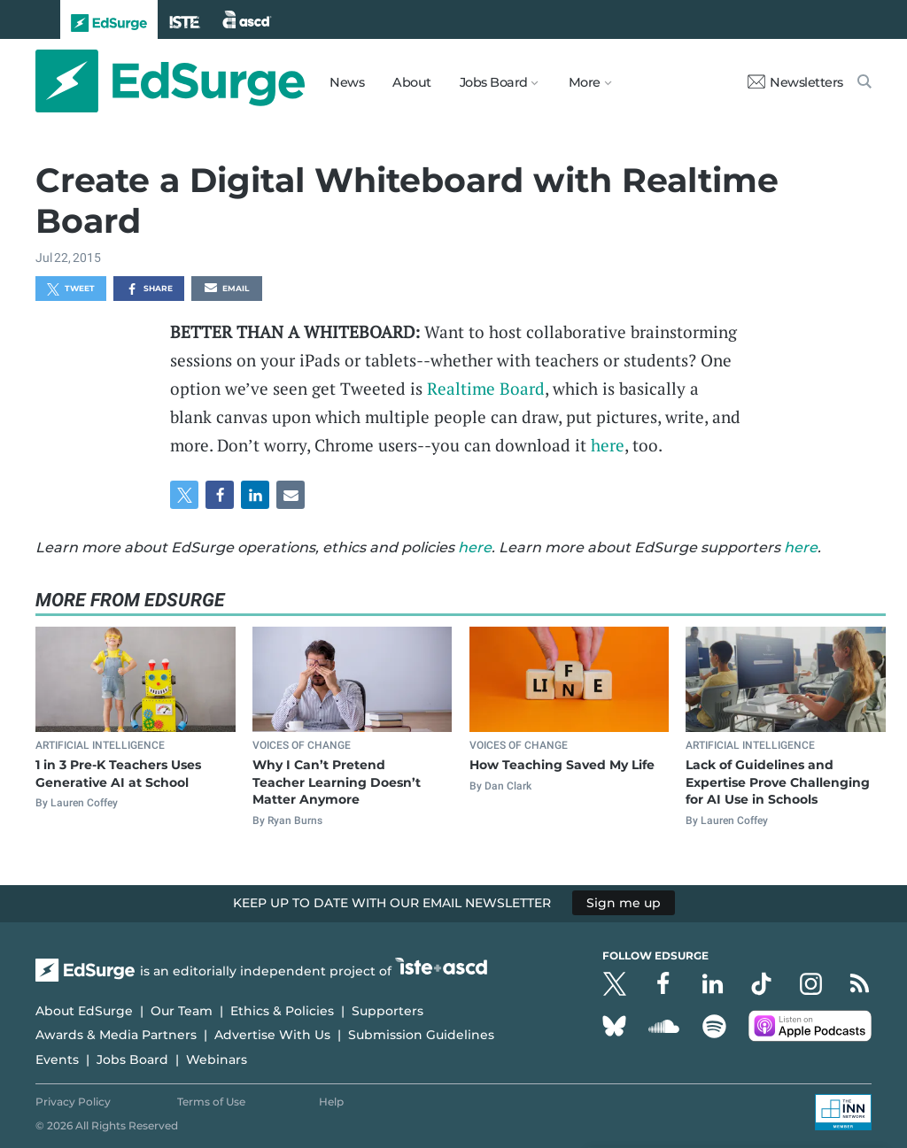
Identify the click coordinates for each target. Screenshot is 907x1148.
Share (149, 289)
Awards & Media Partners (116, 1035)
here (607, 445)
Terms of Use (211, 1101)
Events (57, 1059)
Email (227, 289)
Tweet (71, 289)
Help (331, 1101)
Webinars (216, 1059)
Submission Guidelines (421, 1035)
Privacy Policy (73, 1101)
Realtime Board (486, 388)
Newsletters (795, 82)
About (411, 82)
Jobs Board (132, 1059)
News (346, 82)
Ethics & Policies (282, 1011)
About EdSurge (84, 1011)
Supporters (387, 1011)
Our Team (182, 1011)
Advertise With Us (272, 1035)
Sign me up (623, 903)
